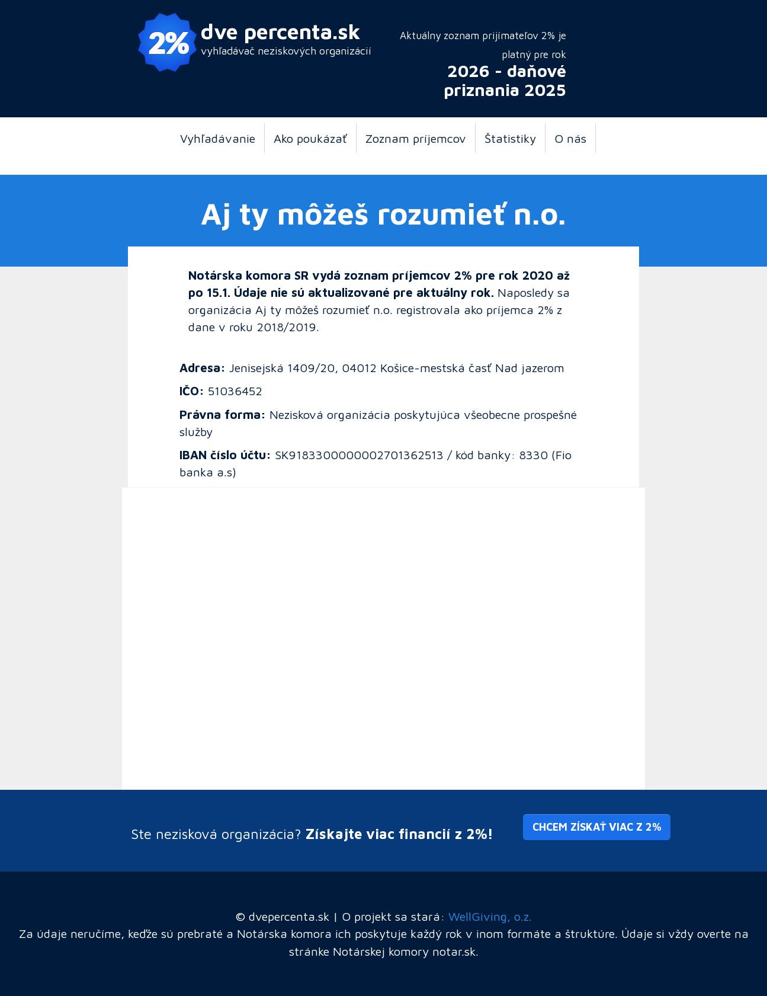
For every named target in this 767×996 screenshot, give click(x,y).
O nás (570, 138)
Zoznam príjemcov (415, 138)
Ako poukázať (310, 138)
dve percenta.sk (281, 31)
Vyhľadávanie (217, 138)
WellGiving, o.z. (490, 916)
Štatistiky (510, 138)
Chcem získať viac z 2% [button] (596, 827)
